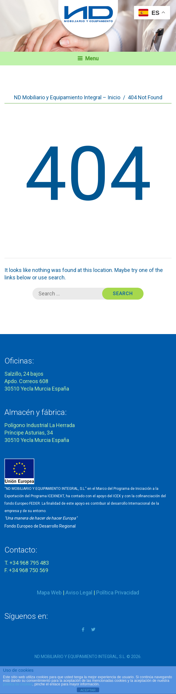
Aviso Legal (79, 592)
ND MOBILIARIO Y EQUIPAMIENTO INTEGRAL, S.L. (80, 656)
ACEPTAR (88, 690)
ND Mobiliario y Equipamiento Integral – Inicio (67, 97)
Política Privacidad (117, 592)
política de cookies (17, 684)
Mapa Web (49, 592)
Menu (92, 58)
